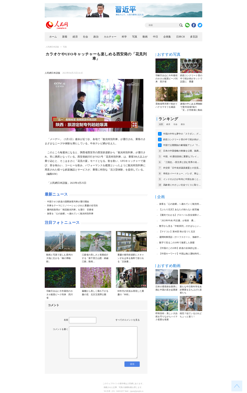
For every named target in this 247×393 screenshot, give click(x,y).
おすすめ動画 (169, 266)
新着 (64, 36)
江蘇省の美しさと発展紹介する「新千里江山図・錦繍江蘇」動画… (95, 258)
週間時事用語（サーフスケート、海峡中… (180, 237)
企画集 (167, 36)
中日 (155, 36)
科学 (124, 36)
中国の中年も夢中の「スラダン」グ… (182, 134)
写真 (134, 36)
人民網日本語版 (52, 47)
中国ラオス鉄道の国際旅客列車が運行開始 (68, 201)
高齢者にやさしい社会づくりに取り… (182, 185)
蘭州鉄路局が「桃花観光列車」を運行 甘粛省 (70, 209)
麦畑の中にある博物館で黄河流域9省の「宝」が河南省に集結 (191, 107)
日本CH (180, 36)
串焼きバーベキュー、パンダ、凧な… (182, 173)
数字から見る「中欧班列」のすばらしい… (180, 226)
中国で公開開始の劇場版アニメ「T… (181, 145)
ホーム (53, 36)
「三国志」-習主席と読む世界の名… (181, 162)
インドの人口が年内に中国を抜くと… (182, 179)
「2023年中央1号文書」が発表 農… (177, 220)
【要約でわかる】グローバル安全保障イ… (180, 215)
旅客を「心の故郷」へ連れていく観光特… (180, 204)
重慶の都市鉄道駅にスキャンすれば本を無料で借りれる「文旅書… (131, 258)
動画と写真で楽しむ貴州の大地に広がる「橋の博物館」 (59, 258)
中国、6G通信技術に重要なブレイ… (181, 156)
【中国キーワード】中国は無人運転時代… (180, 253)
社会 (85, 36)
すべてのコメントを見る (127, 320)
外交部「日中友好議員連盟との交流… (182, 168)
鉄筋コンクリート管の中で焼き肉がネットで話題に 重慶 (191, 78)
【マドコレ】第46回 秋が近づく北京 (177, 231)
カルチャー (110, 36)
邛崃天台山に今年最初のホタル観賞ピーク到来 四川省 (59, 294)
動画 (145, 36)
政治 (95, 36)
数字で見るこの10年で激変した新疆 (177, 242)
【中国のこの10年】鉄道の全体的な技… (179, 248)
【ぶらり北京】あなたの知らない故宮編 (179, 209)
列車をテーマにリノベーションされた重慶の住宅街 (72, 205)
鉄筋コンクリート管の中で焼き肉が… (182, 139)
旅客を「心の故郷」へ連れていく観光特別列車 (70, 213)
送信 (132, 364)
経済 (75, 36)
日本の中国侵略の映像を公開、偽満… (182, 151)
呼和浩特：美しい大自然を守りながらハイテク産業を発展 (166, 316)
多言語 (194, 36)
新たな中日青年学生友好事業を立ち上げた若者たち (191, 289)
